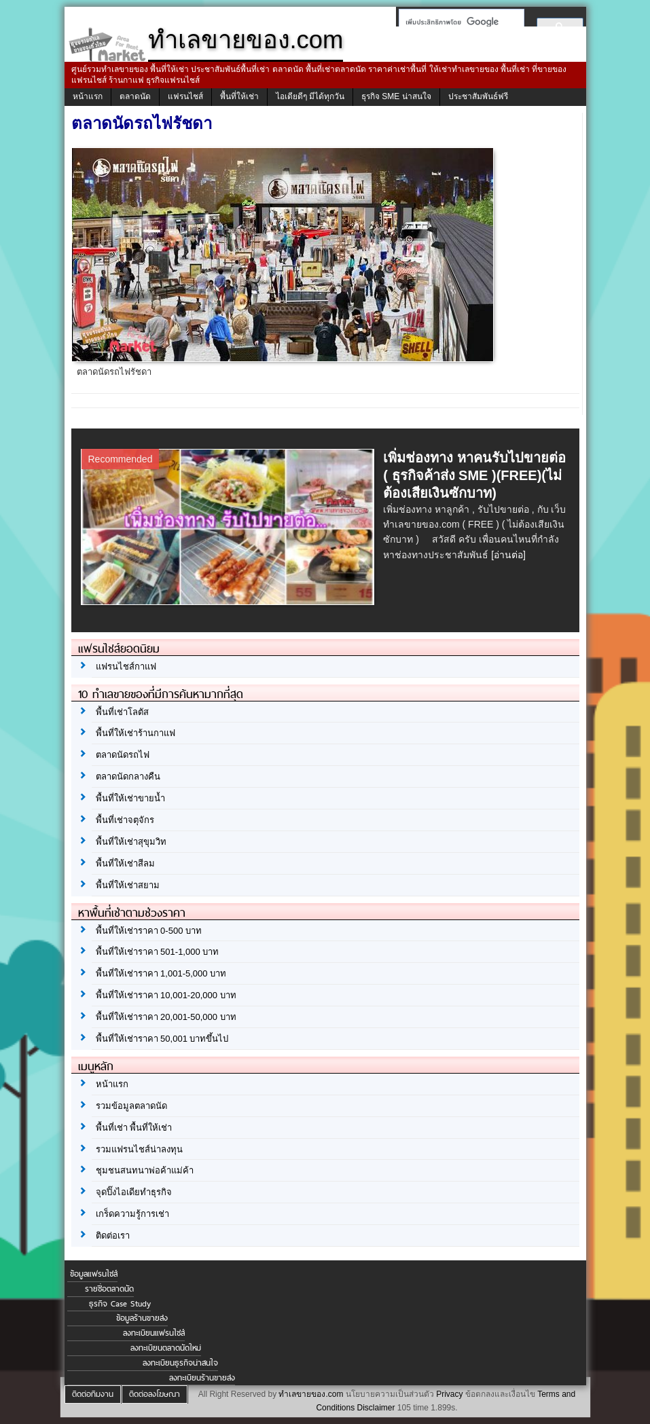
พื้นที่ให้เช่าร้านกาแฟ (135, 733)
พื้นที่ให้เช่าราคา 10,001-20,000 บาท (166, 995)
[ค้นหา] (457, 22)
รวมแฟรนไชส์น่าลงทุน (139, 1149)
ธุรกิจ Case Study (120, 1304)
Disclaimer (376, 1407)
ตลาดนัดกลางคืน (128, 776)
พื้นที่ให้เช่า (239, 96)
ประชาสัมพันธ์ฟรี (478, 96)
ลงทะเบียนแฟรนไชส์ (154, 1333)
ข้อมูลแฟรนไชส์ (94, 1274)
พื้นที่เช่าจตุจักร (125, 820)
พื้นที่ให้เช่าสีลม (125, 863)
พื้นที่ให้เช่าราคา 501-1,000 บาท (157, 952)
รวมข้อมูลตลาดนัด (131, 1106)
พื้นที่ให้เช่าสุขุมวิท (131, 842)
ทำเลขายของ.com (310, 1394)
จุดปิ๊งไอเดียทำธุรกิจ (134, 1192)
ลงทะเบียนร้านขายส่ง (202, 1378)
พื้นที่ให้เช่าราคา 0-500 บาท (149, 931)
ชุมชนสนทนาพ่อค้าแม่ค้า (145, 1170)
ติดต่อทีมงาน (92, 1394)
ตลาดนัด (135, 96)
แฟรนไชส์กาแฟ (126, 666)
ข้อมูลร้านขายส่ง (142, 1318)
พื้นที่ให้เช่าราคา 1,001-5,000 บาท (161, 973)
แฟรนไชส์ (185, 96)
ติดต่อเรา (113, 1235)
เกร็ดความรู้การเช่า (132, 1214)
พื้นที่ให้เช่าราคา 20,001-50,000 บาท (166, 1017)
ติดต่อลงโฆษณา (154, 1394)
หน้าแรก (88, 96)
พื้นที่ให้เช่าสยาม (128, 885)
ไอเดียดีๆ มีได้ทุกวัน (310, 96)
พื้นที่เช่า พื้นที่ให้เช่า (134, 1127)
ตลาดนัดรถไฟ (122, 755)
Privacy (449, 1394)
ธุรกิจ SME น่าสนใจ (396, 96)
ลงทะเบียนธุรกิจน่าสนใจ (180, 1363)
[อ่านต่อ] (508, 554)
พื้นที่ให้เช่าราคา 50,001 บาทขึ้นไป (162, 1039)
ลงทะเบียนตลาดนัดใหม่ (165, 1348)
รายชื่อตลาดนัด (109, 1289)
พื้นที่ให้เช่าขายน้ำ (130, 798)
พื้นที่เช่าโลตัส (122, 712)
